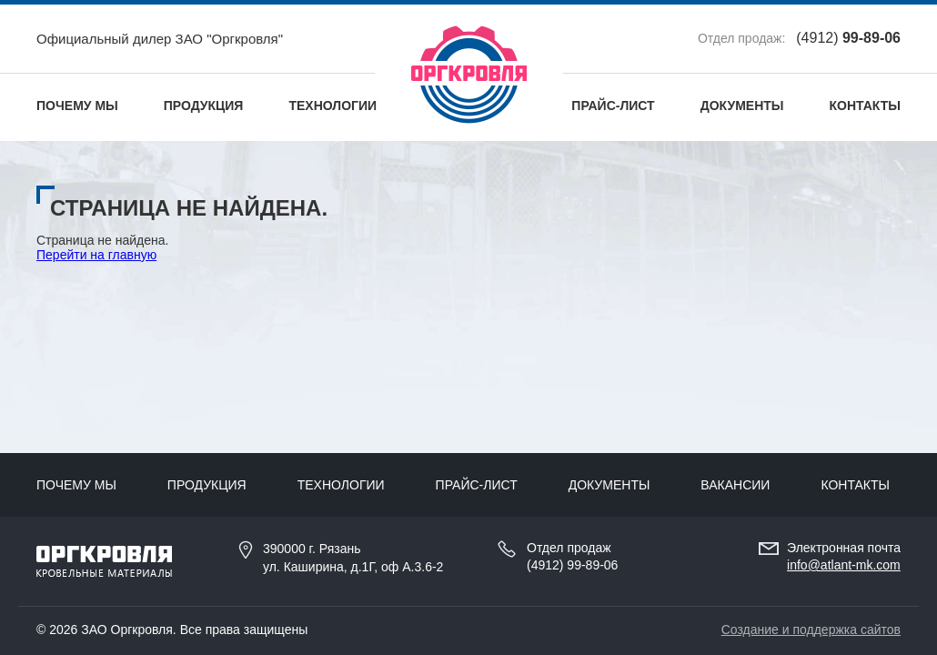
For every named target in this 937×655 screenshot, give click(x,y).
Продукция (204, 105)
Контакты (865, 105)
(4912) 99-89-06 (572, 565)
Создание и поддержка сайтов (811, 629)
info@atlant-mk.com (844, 565)
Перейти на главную (96, 254)
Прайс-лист (612, 105)
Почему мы (77, 105)
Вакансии (735, 485)
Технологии (332, 105)
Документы (742, 105)
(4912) (848, 37)
